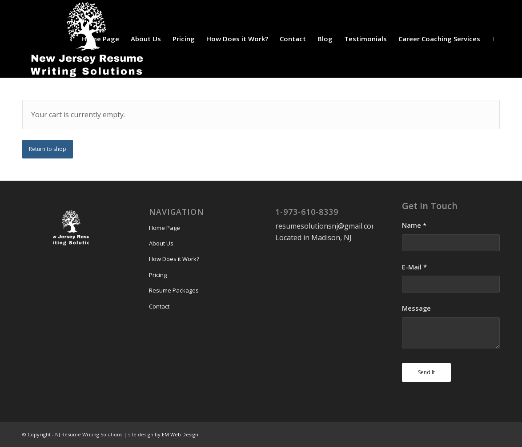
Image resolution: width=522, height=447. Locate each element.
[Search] (493, 39)
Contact (159, 306)
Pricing (158, 275)
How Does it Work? (174, 259)
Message (416, 308)
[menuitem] (100, 39)
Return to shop (47, 149)
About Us (161, 243)
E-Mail (414, 266)
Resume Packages (174, 290)
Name (414, 225)
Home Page (164, 228)
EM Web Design (180, 434)
